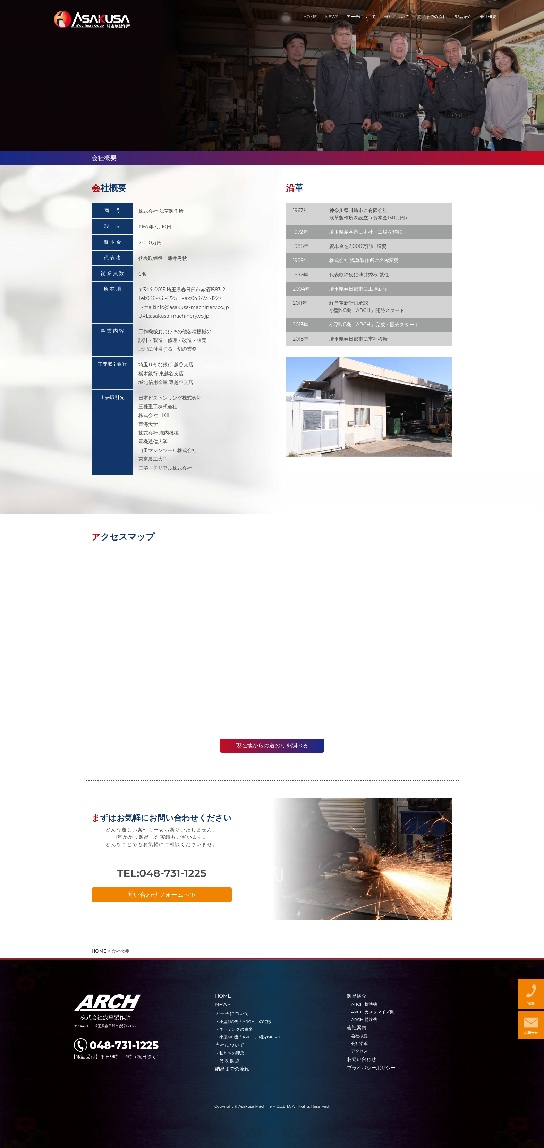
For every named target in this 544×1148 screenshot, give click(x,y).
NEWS (223, 1005)
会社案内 (356, 1027)
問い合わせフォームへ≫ (161, 896)
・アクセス (357, 1051)
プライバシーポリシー (371, 1068)
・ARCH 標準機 (362, 1004)
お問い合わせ (361, 1059)
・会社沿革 (357, 1043)
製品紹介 (356, 996)
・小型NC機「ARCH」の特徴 (243, 1021)
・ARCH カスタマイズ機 (370, 1011)
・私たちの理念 (229, 1053)
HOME (223, 996)
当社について (229, 1045)
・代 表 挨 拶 (227, 1060)
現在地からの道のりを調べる (272, 745)
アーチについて (232, 1013)
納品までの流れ (232, 1069)
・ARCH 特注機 (362, 1019)
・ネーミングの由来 (234, 1029)
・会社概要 (357, 1035)
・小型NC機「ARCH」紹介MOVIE (248, 1036)
